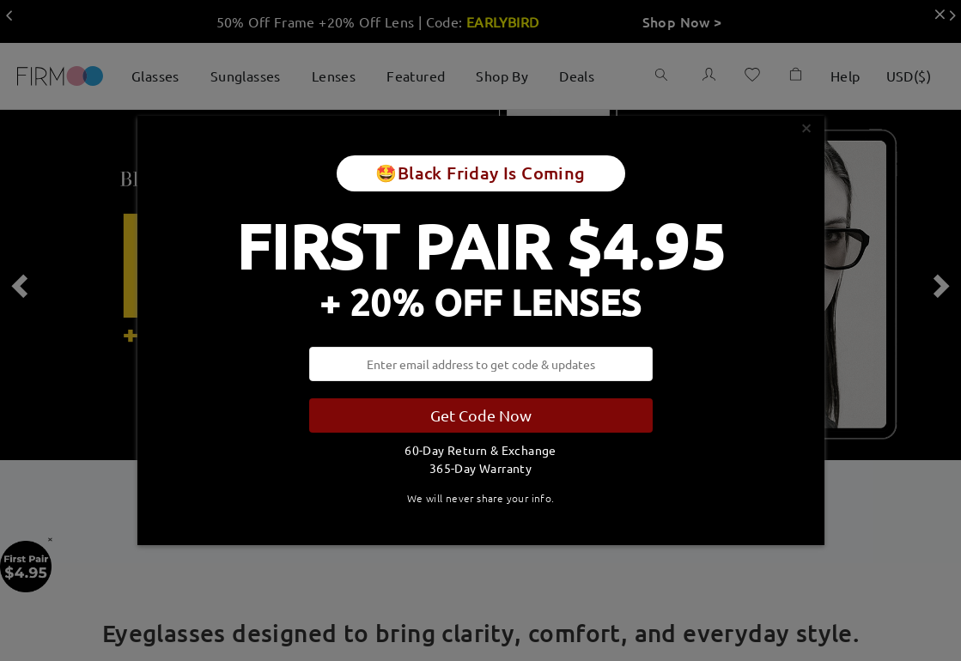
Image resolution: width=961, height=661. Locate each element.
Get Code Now (481, 415)
